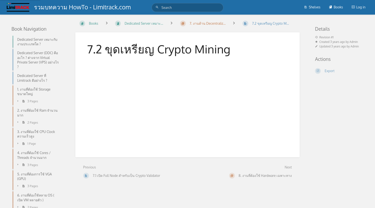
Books (336, 7)
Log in (358, 7)
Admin (353, 42)
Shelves (312, 7)
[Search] (157, 7)
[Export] (339, 71)
